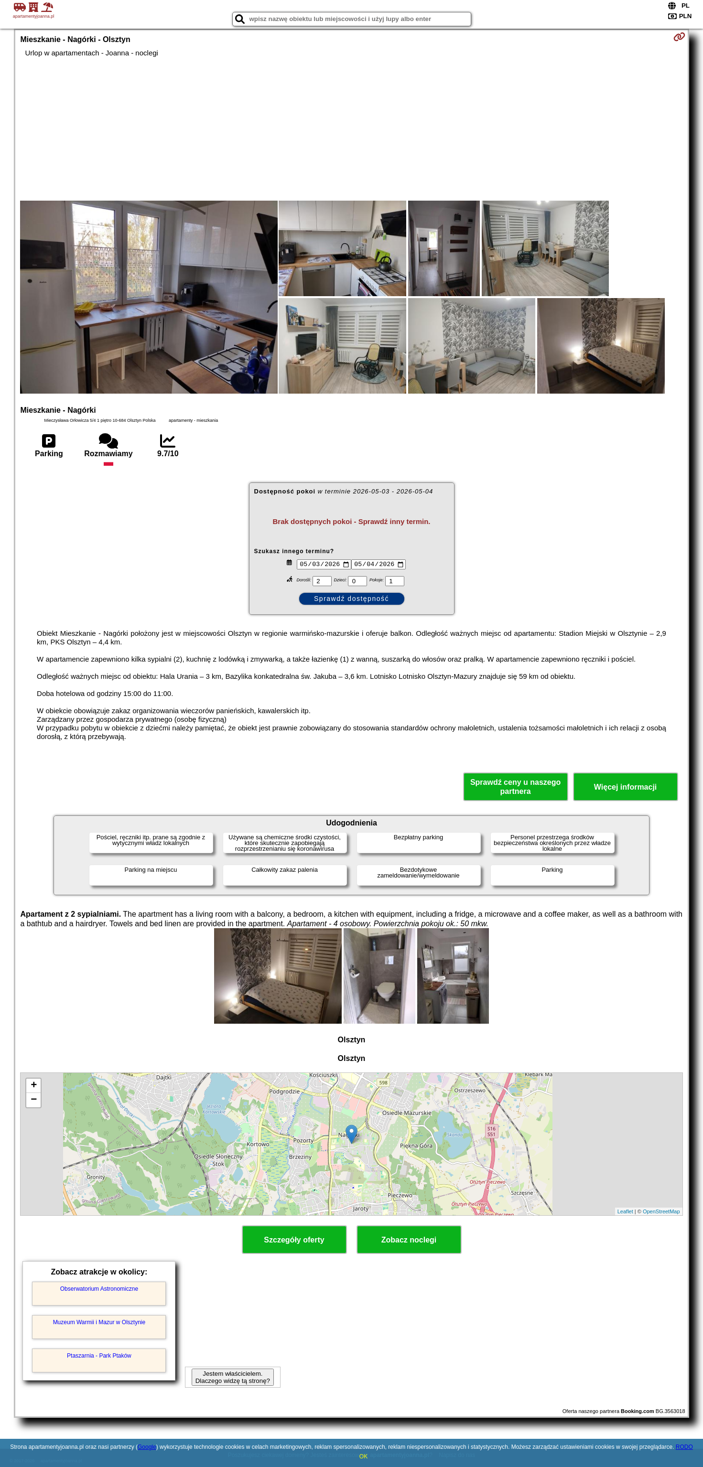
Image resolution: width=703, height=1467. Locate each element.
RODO (684, 1447)
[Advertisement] (351, 129)
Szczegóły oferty (294, 1240)
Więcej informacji (625, 787)
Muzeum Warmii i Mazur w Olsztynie (99, 1322)
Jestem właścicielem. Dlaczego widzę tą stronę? (232, 1377)
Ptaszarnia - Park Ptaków (99, 1355)
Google (147, 1447)
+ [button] (34, 1086)
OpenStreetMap (661, 1211)
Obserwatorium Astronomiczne (99, 1288)
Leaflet (625, 1211)
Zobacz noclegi (409, 1240)
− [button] (34, 1100)
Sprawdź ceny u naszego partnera (515, 786)
